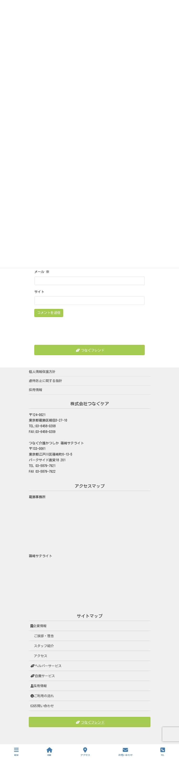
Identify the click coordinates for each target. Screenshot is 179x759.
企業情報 (38, 626)
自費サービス (43, 676)
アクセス (40, 656)
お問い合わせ (42, 706)
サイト (39, 291)
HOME (49, 751)
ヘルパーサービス (46, 666)
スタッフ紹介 (44, 646)
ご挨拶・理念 (44, 636)
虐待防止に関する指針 (45, 380)
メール (41, 271)
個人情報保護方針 (42, 371)
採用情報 (35, 390)
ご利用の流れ (42, 696)
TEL (162, 751)
